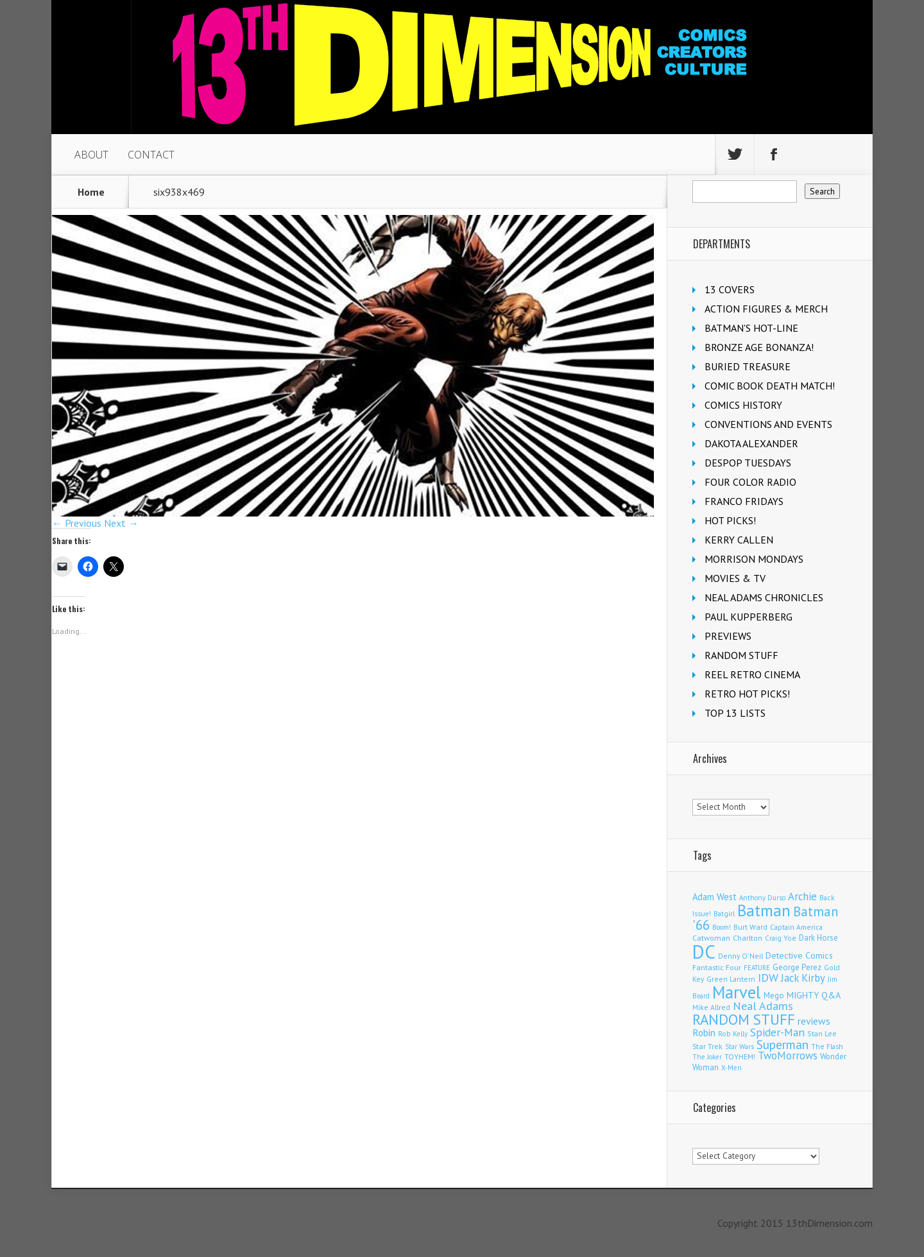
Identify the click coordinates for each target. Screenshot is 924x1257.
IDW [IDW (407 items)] (768, 977)
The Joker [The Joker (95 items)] (707, 1056)
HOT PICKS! (730, 520)
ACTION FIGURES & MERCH (766, 308)
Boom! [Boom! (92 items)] (721, 927)
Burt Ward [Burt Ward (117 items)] (750, 927)
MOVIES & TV (735, 578)
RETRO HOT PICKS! (747, 693)
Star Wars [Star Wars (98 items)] (739, 1046)
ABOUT (91, 155)
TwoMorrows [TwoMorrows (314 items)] (787, 1055)
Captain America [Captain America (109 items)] (796, 927)
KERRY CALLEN (739, 539)
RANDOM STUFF (741, 655)
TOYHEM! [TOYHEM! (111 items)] (739, 1056)
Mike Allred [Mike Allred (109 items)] (711, 1007)
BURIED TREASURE (748, 366)
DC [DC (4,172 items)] (703, 951)
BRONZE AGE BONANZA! (759, 347)
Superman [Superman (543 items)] (783, 1044)
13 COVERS (730, 289)
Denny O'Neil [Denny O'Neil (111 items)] (740, 956)
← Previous (76, 523)
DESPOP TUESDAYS (748, 462)
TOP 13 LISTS (735, 712)
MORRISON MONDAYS (754, 558)
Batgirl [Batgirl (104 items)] (724, 913)
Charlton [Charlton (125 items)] (747, 937)
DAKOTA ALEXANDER (751, 443)
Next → (121, 523)
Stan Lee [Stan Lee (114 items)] (822, 1033)
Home (91, 191)
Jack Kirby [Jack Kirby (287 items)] (803, 978)
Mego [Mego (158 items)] (774, 995)
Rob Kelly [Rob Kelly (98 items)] (733, 1033)
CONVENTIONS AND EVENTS (768, 424)
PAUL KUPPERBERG (748, 616)
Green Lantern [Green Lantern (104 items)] (730, 979)
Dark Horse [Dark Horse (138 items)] (818, 937)
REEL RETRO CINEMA (752, 674)
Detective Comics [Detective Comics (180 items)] (799, 955)
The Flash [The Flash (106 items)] (827, 1046)
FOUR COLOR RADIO (750, 481)
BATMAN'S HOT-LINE (751, 327)
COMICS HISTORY (743, 404)
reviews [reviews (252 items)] (814, 1020)
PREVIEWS (728, 635)
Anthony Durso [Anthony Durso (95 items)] (762, 897)
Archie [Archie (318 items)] (802, 896)
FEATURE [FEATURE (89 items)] (757, 967)
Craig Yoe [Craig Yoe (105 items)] (780, 938)
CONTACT (151, 155)
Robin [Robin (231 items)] (703, 1032)
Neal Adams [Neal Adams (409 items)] (763, 1005)
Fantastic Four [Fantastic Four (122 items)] (716, 967)
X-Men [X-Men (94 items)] (731, 1067)
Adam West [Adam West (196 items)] (714, 897)
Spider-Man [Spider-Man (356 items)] (777, 1032)
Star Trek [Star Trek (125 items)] (707, 1046)
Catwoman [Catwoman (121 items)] (711, 938)
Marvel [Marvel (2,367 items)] (736, 992)
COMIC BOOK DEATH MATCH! (770, 385)
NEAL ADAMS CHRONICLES (764, 597)
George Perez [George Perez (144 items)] (797, 967)
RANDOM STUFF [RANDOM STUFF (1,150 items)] (743, 1019)
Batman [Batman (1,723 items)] (764, 910)
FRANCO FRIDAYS (744, 501)
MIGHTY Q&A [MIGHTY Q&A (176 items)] (814, 995)
